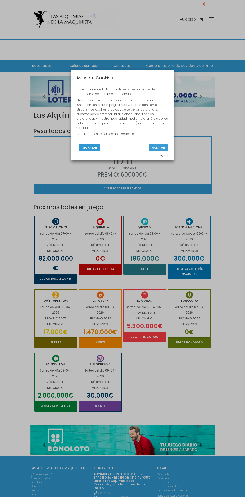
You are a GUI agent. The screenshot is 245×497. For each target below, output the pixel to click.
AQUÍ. (135, 134)
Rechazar (89, 147)
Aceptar (158, 147)
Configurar (162, 155)
